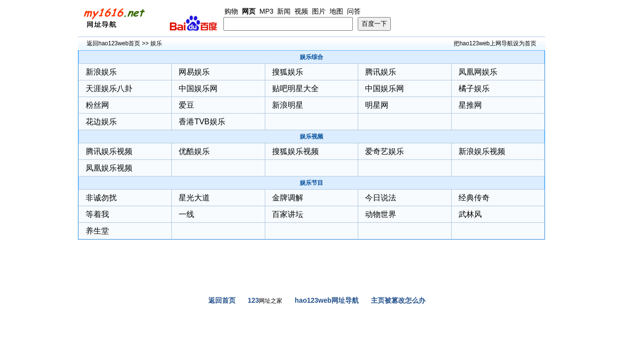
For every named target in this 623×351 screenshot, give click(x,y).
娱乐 (156, 43)
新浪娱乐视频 (481, 151)
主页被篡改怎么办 (398, 300)
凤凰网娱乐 (477, 72)
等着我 (97, 214)
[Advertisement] (311, 271)
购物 (231, 11)
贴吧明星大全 (295, 88)
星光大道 (194, 198)
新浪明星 (287, 105)
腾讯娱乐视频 (109, 151)
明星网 (376, 105)
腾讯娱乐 (380, 72)
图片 (319, 11)
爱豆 (186, 105)
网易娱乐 (194, 72)
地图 (336, 11)
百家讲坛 (287, 214)
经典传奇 (474, 198)
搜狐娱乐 (287, 72)
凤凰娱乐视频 (109, 168)
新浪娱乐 (101, 72)
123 (253, 300)
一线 (186, 214)
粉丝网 (97, 105)
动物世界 (380, 214)
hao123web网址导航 (327, 300)
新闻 (284, 11)
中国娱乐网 (198, 88)
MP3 (266, 11)
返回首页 (222, 300)
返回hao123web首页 (113, 43)
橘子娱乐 (474, 88)
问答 (354, 11)
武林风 (470, 214)
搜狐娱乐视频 (295, 151)
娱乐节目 (311, 182)
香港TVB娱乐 (202, 121)
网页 (249, 11)
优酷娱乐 (194, 151)
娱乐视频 (311, 136)
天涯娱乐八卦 (109, 88)
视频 (301, 11)
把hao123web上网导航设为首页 (495, 43)
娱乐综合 (311, 57)
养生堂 (97, 231)
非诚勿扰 (101, 198)
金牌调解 (287, 198)
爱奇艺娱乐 (384, 151)
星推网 (470, 105)
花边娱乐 (101, 121)
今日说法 (380, 198)
